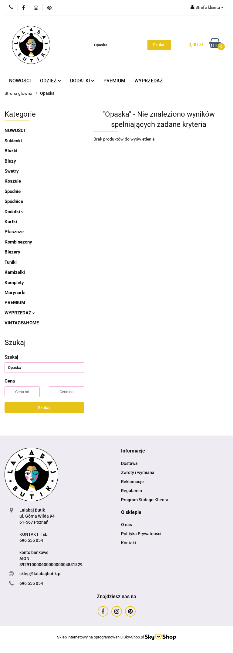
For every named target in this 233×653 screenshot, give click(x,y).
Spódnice (14, 201)
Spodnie (13, 191)
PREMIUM (114, 81)
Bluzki (11, 151)
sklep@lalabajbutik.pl (40, 573)
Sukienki (13, 141)
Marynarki (15, 292)
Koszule (13, 181)
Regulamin (131, 490)
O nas (126, 524)
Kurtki (11, 221)
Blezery (12, 252)
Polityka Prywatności (141, 533)
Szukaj (44, 407)
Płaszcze (14, 231)
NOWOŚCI (20, 81)
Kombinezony (18, 242)
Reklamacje (132, 481)
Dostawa (129, 463)
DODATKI (82, 81)
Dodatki (14, 211)
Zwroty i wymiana (137, 472)
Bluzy (10, 161)
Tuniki (11, 262)
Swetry (12, 171)
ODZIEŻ (50, 81)
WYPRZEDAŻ (148, 81)
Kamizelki (15, 272)
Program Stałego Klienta (144, 499)
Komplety (14, 282)
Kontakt (128, 542)
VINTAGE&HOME (22, 323)
